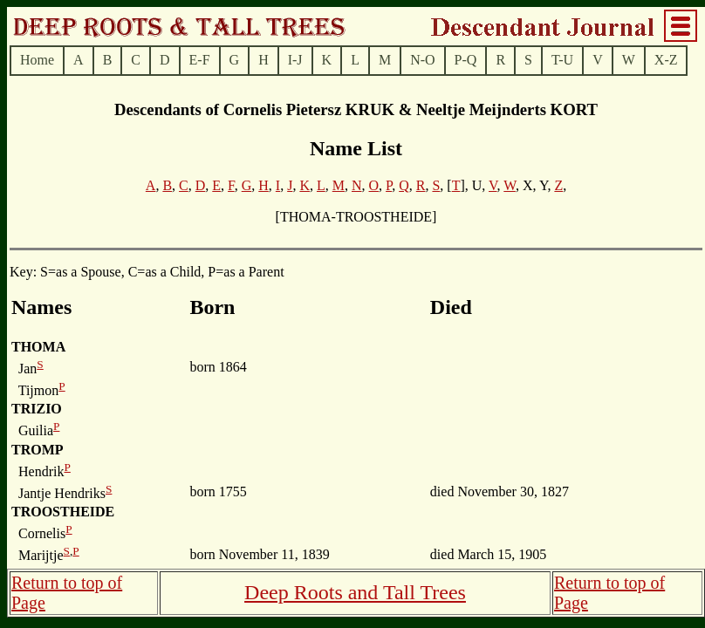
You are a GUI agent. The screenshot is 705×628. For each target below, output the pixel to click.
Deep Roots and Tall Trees (355, 592)
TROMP (37, 449)
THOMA (38, 346)
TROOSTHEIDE (62, 511)
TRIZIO (36, 408)
